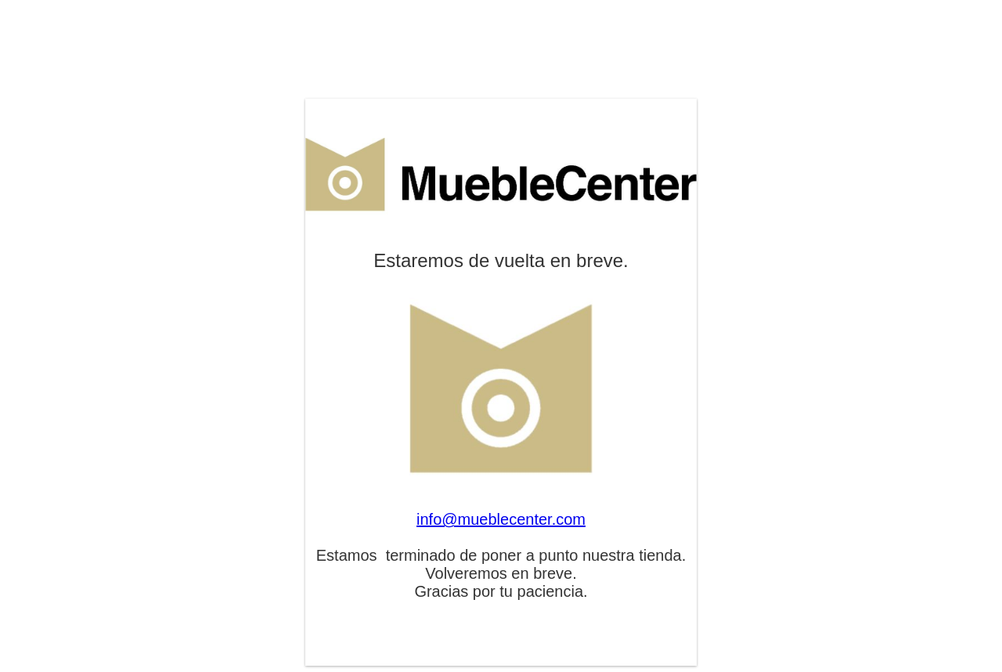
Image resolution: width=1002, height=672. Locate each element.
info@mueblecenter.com (501, 519)
